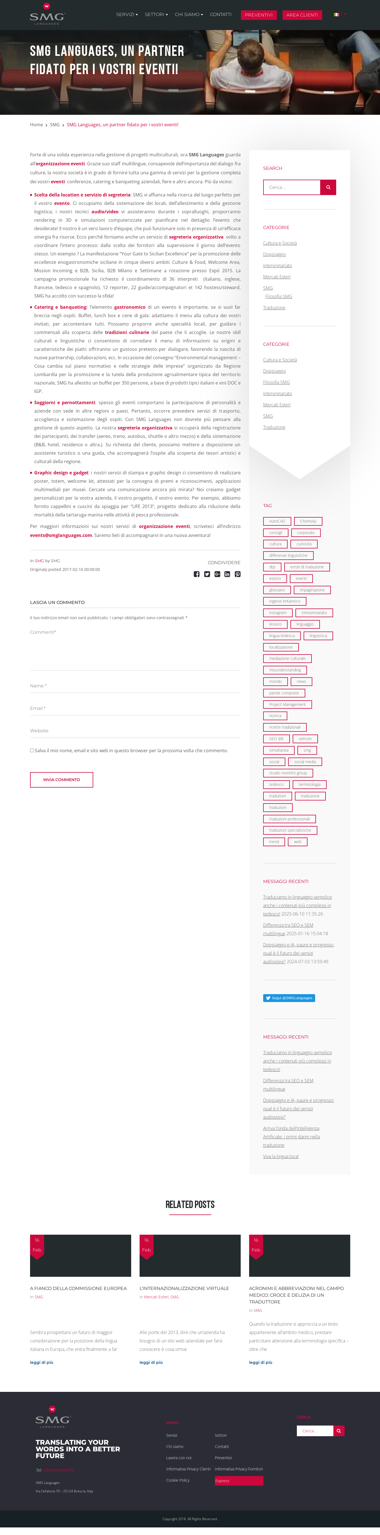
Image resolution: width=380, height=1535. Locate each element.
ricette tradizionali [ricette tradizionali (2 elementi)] (285, 727)
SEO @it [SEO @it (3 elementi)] (276, 738)
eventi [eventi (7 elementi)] (301, 578)
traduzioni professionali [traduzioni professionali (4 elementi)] (289, 819)
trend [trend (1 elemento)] (274, 841)
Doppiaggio (274, 254)
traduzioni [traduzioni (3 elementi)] (277, 807)
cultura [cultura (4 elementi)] (275, 543)
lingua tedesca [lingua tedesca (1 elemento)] (282, 635)
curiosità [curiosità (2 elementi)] (304, 543)
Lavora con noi (179, 1457)
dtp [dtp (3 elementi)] (272, 566)
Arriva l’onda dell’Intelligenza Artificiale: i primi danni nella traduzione (291, 1136)
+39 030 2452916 (58, 1470)
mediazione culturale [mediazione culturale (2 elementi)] (287, 658)
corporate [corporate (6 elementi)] (306, 532)
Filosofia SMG (278, 296)
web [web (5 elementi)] (297, 841)
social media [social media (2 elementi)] (305, 761)
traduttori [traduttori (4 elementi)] (277, 796)
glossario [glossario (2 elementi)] (277, 590)
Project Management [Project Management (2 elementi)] (287, 704)
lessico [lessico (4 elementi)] (275, 624)
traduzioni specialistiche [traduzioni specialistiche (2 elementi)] (290, 830)
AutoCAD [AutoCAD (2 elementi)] (277, 521)
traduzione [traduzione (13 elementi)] (310, 796)
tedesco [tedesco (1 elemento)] (276, 784)
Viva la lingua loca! (281, 1156)
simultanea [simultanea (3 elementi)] (278, 750)
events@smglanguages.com (61, 535)
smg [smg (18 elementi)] (307, 750)
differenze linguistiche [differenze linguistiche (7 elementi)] (288, 555)
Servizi (125, 14)
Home (36, 125)
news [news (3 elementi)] (301, 681)
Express (222, 1480)
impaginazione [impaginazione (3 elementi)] (312, 590)
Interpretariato (277, 265)
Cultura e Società (280, 243)
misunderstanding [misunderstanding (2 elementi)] (285, 669)
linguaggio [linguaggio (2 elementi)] (305, 624)
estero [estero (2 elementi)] (275, 578)
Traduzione (274, 308)
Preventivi (259, 15)
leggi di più (41, 1362)
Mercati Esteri (277, 277)
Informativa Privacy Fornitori (239, 1469)
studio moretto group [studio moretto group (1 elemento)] (288, 772)
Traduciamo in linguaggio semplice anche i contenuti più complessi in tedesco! (297, 905)
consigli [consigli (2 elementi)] (275, 532)
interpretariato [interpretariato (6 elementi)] (314, 612)
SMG (55, 125)
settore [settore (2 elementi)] (305, 738)
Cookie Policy (177, 1480)
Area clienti (302, 15)
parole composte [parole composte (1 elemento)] (284, 693)
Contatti (221, 14)
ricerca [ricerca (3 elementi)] (275, 715)
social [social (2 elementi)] (274, 761)
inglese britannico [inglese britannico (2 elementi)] (284, 601)
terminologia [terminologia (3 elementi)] (309, 784)
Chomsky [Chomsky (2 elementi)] (308, 521)
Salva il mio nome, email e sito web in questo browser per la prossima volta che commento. (131, 750)
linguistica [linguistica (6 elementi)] (318, 635)
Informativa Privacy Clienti (188, 1469)
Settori (154, 14)
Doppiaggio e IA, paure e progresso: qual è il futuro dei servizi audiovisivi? (298, 953)
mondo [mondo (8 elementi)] (275, 681)
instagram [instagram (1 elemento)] (277, 612)
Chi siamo (187, 14)
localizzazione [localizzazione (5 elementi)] (281, 647)
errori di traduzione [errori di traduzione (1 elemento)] (307, 566)
